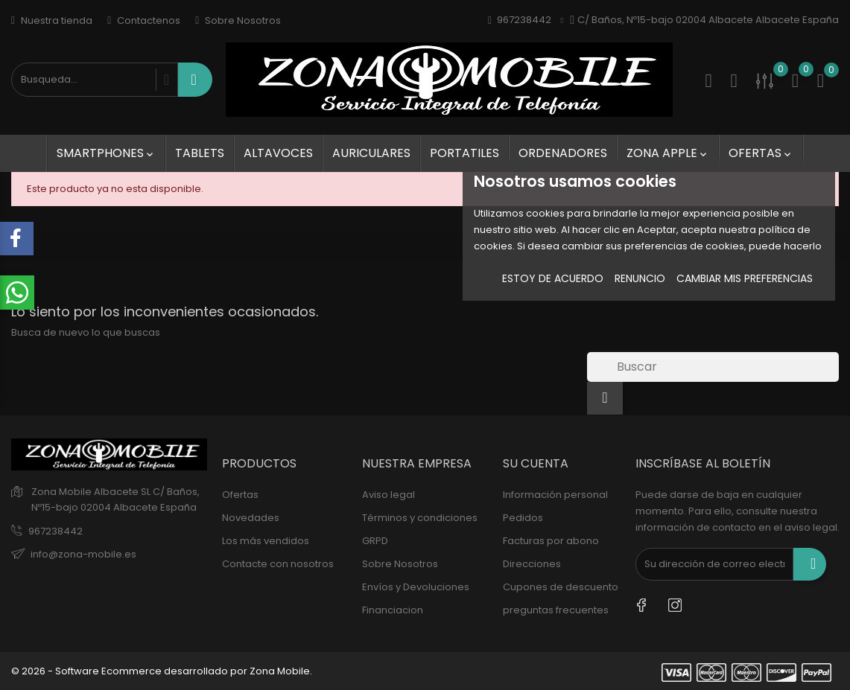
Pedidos (523, 518)
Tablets (199, 153)
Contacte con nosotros (278, 564)
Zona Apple (668, 153)
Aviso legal (388, 495)
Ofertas (761, 153)
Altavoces (278, 153)
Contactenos (143, 20)
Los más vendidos (265, 541)
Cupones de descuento (560, 587)
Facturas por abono (551, 541)
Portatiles (464, 153)
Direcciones (532, 564)
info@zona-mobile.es (83, 554)
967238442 (55, 531)
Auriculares (371, 153)
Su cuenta (535, 463)
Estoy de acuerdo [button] (552, 278)
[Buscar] (713, 367)
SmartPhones (106, 153)
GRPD (375, 541)
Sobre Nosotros (238, 20)
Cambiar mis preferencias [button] (744, 278)
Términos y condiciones (420, 518)
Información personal (555, 495)
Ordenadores (562, 153)
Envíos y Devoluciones (415, 587)
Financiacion (392, 610)
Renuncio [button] (640, 278)
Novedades (250, 518)
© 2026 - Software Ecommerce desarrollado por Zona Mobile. (161, 671)
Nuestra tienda (51, 20)
